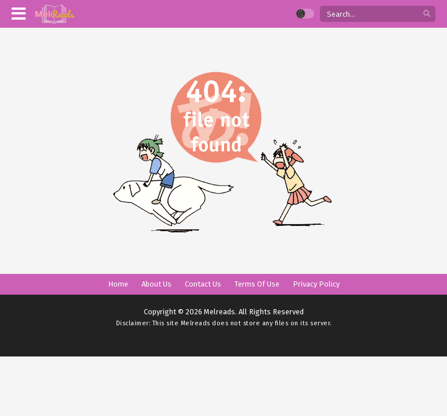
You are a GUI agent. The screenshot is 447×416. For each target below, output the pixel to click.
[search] (426, 14)
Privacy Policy (316, 284)
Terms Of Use (257, 284)
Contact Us (203, 284)
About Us (156, 284)
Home (118, 284)
